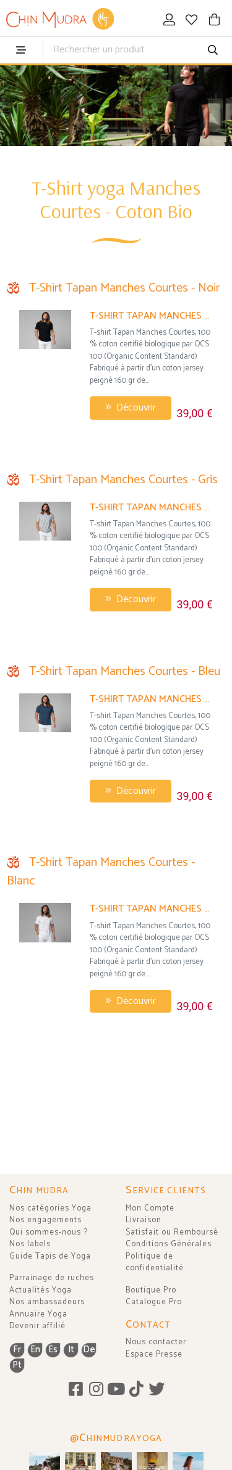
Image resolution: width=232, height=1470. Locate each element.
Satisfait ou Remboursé (172, 1232)
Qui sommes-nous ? (48, 1232)
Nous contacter (156, 1342)
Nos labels (30, 1244)
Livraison (143, 1220)
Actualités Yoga (40, 1290)
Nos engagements (45, 1220)
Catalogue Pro (154, 1302)
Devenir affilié (37, 1326)
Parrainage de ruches (51, 1278)
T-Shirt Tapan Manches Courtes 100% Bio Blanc (151, 909)
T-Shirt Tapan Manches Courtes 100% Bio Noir (151, 316)
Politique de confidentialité (155, 1262)
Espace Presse (154, 1354)
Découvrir (130, 407)
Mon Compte (150, 1208)
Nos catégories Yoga (50, 1208)
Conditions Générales (169, 1244)
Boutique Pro (151, 1290)
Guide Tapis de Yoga (50, 1256)
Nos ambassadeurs (47, 1302)
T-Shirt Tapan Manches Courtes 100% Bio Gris (151, 507)
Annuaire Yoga (38, 1314)
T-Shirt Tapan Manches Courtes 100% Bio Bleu (151, 699)
